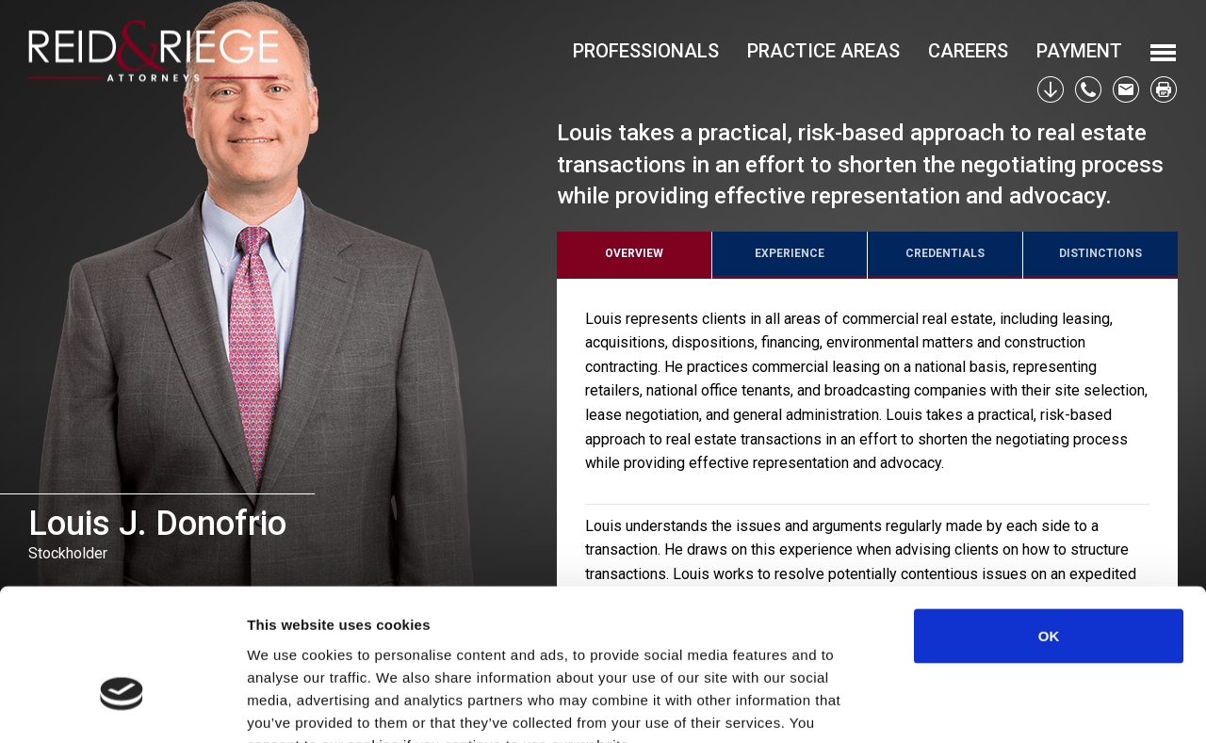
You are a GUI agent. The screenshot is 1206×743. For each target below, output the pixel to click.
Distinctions (1100, 253)
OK (1049, 520)
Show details (989, 706)
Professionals (646, 51)
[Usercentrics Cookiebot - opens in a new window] (122, 706)
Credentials (945, 253)
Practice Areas (823, 51)
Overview (634, 253)
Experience (789, 253)
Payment (1079, 51)
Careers (968, 51)
